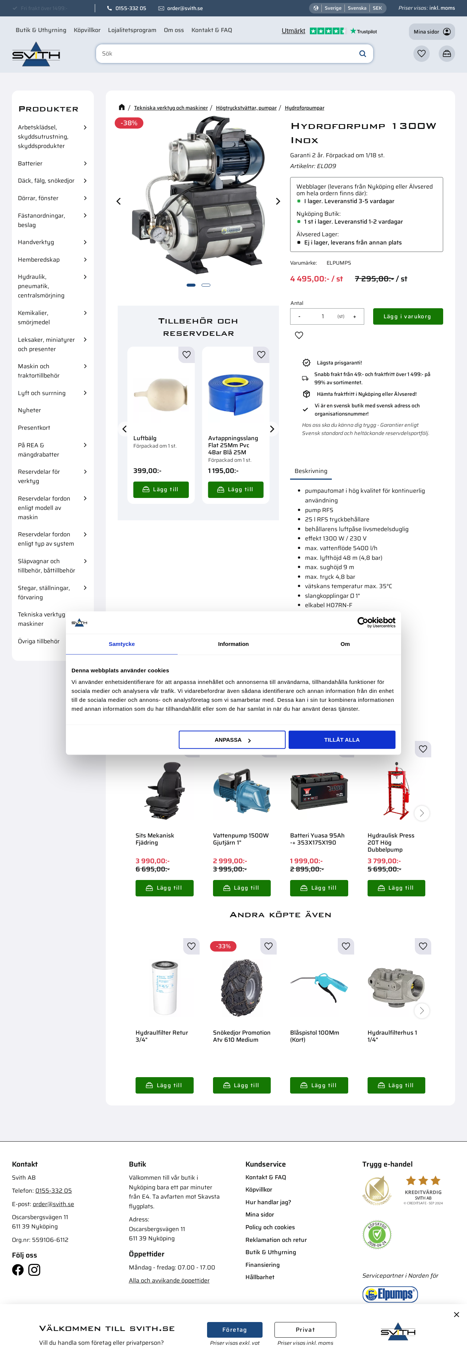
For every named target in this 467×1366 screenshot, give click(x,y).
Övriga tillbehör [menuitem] (39, 641)
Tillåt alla (342, 739)
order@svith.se (185, 8)
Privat (305, 1329)
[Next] (277, 201)
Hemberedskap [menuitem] (39, 259)
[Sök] (362, 53)
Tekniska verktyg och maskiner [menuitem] (47, 619)
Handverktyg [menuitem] (36, 242)
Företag (234, 1329)
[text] (316, 279)
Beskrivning (311, 471)
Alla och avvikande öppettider (169, 1280)
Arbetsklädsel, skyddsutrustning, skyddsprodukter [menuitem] (43, 137)
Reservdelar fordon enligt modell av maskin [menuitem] (44, 508)
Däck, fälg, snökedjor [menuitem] (46, 180)
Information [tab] (233, 644)
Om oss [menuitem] (174, 30)
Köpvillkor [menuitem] (87, 30)
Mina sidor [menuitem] (259, 1214)
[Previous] (119, 201)
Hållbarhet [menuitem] (259, 1277)
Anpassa (232, 739)
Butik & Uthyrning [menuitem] (41, 30)
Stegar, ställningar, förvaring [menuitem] (44, 592)
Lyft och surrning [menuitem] (42, 393)
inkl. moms (442, 8)
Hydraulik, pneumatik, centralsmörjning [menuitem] (41, 286)
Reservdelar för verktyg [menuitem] (39, 476)
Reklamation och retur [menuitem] (276, 1239)
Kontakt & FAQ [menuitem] (211, 30)
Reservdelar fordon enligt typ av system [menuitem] (46, 539)
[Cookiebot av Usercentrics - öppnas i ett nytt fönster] (362, 622)
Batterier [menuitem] (30, 163)
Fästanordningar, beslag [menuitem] (41, 220)
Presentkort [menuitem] (34, 427)
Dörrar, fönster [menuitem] (38, 198)
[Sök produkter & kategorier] (234, 53)
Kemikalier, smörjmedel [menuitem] (34, 317)
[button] (421, 53)
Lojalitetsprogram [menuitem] (132, 30)
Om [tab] (345, 644)
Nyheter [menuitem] (29, 410)
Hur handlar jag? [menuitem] (268, 1202)
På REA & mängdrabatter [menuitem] (38, 450)
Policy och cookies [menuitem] (270, 1227)
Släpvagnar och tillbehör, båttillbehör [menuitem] (46, 565)
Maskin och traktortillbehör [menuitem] (39, 371)
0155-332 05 (130, 8)
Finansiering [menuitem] (262, 1264)
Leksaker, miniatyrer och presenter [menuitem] (46, 344)
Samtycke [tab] (122, 644)
